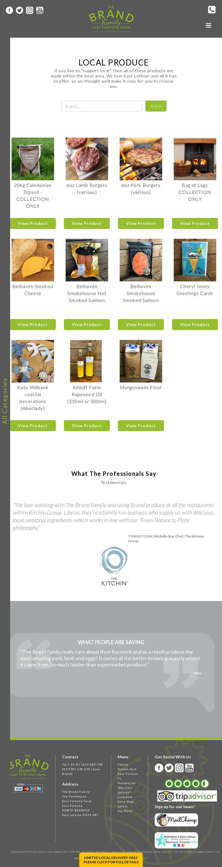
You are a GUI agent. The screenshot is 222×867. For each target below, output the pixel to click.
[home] (111, 19)
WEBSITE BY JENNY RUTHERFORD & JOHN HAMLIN (141, 851)
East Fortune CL (128, 776)
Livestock (125, 797)
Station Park (127, 769)
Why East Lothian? (125, 790)
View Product (33, 223)
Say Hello (125, 811)
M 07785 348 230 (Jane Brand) (81, 771)
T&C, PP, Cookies (184, 851)
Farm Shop (126, 801)
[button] (208, 25)
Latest (123, 806)
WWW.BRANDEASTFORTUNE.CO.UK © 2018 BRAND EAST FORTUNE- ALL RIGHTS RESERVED (56, 851)
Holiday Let (127, 783)
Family (123, 764)
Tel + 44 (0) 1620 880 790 (82, 764)
